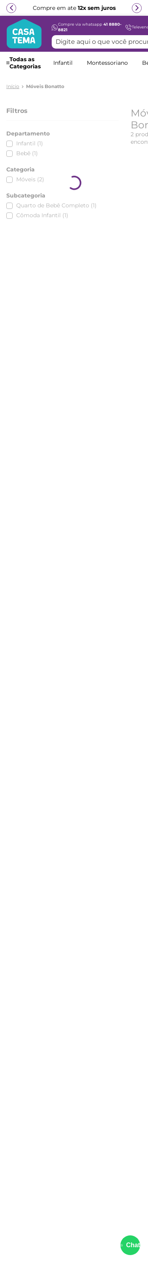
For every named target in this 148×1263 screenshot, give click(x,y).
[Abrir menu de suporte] (130, 1245)
